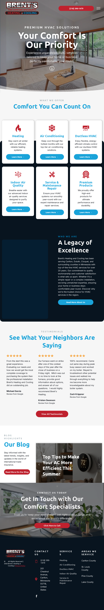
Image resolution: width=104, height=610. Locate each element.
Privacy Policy (20, 566)
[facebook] (36, 596)
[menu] (98, 8)
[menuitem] (69, 561)
